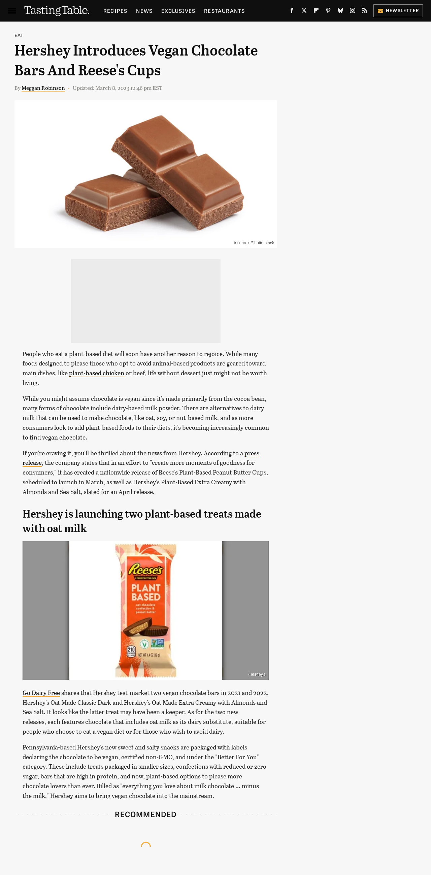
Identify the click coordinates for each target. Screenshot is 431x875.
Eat (19, 35)
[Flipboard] (316, 11)
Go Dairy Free (41, 692)
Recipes (115, 10)
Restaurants (224, 10)
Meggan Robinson (43, 88)
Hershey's (257, 674)
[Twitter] (304, 11)
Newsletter (398, 10)
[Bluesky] (340, 11)
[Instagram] (352, 11)
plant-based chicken (96, 373)
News (144, 10)
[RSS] (364, 11)
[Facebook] (292, 11)
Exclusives (178, 10)
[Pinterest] (328, 11)
